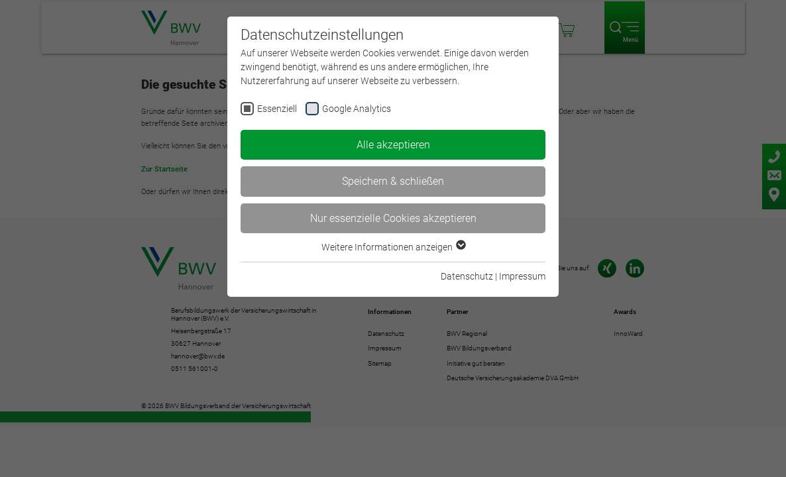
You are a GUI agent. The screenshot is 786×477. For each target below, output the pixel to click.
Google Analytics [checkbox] (356, 108)
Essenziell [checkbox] (277, 108)
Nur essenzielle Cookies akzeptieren (393, 218)
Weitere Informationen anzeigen (393, 247)
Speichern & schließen (393, 181)
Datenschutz (467, 276)
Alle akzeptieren (393, 144)
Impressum (522, 276)
